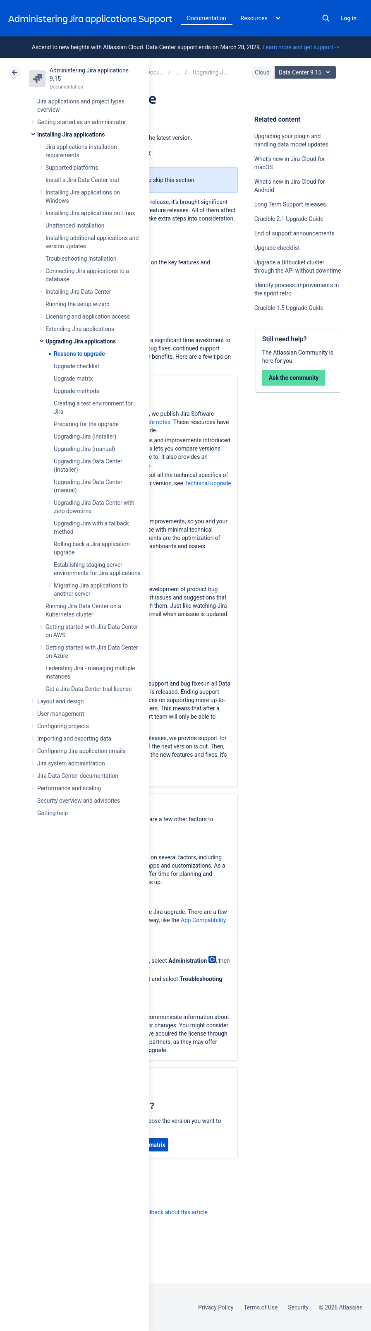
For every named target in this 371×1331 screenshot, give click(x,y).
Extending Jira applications (79, 329)
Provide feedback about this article (164, 1212)
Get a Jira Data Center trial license (88, 689)
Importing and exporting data (74, 738)
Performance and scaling (69, 788)
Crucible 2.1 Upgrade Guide (288, 219)
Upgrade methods (76, 391)
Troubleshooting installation (81, 258)
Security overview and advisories (78, 800)
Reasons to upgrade (79, 353)
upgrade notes (152, 422)
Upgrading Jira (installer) (85, 436)
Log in (349, 18)
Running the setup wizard (77, 304)
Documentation (206, 18)
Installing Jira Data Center (78, 291)
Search (326, 18)
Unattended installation (75, 225)
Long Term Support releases (290, 204)
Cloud (262, 72)
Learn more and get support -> (301, 47)
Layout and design (60, 701)
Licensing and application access (87, 316)
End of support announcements (294, 233)
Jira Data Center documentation (77, 775)
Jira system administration (71, 763)
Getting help (52, 813)
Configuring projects (63, 726)
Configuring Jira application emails (81, 751)
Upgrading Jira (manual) (84, 449)
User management (60, 713)
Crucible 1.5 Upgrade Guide (288, 308)
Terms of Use (261, 1307)
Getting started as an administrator (81, 122)
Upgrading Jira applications (80, 341)
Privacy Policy (215, 1307)
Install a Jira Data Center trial (82, 180)
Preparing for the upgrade (86, 424)
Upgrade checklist (76, 366)
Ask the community (294, 377)
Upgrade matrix (73, 378)
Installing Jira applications (71, 134)
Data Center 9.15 (306, 72)
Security (298, 1307)
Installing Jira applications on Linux (90, 213)
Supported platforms (71, 167)
